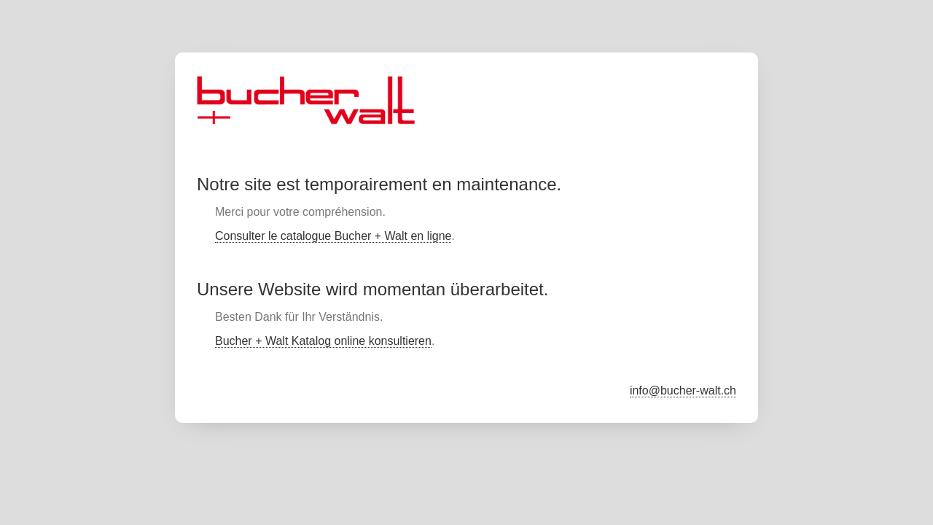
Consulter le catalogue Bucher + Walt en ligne (333, 236)
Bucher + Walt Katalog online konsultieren (323, 341)
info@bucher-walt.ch (683, 390)
